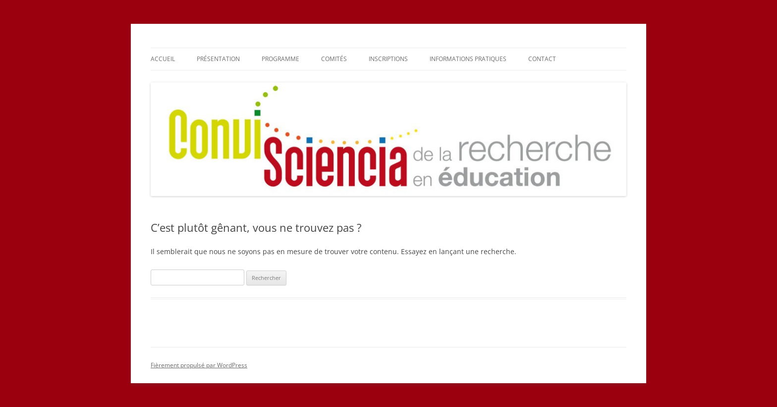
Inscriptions (388, 59)
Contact (542, 59)
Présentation (218, 59)
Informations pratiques (468, 59)
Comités (334, 59)
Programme (280, 59)
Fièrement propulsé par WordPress (199, 365)
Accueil (163, 59)
